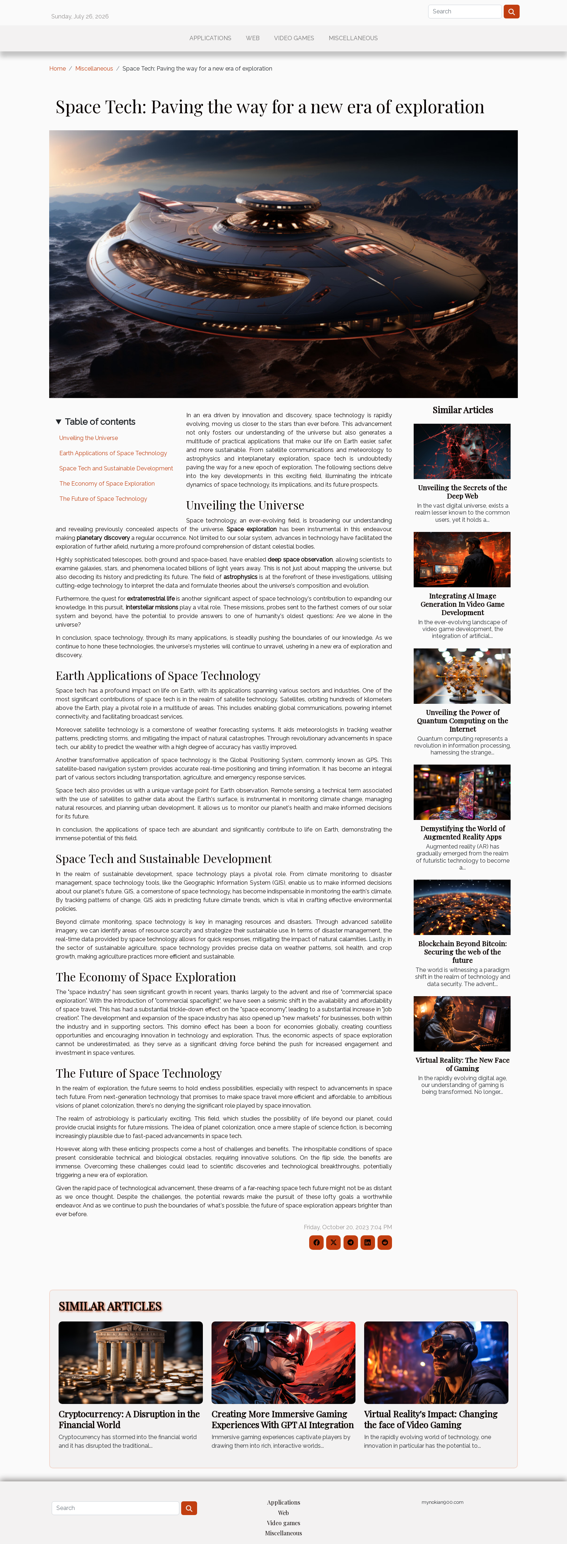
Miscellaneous (353, 38)
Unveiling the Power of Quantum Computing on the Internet (462, 720)
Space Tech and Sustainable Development (116, 468)
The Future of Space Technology (103, 498)
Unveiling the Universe (88, 438)
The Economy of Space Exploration (107, 483)
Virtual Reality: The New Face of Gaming (463, 1064)
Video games (294, 38)
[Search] (465, 11)
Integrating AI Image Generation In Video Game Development (462, 604)
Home (57, 68)
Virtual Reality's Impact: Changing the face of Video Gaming (431, 1419)
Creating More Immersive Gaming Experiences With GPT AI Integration (283, 1419)
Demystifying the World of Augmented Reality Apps (463, 832)
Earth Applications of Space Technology (113, 453)
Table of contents (100, 421)
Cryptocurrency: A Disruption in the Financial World (129, 1419)
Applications (210, 38)
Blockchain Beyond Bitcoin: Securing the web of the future (462, 952)
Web (253, 38)
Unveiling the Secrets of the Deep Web (462, 491)
